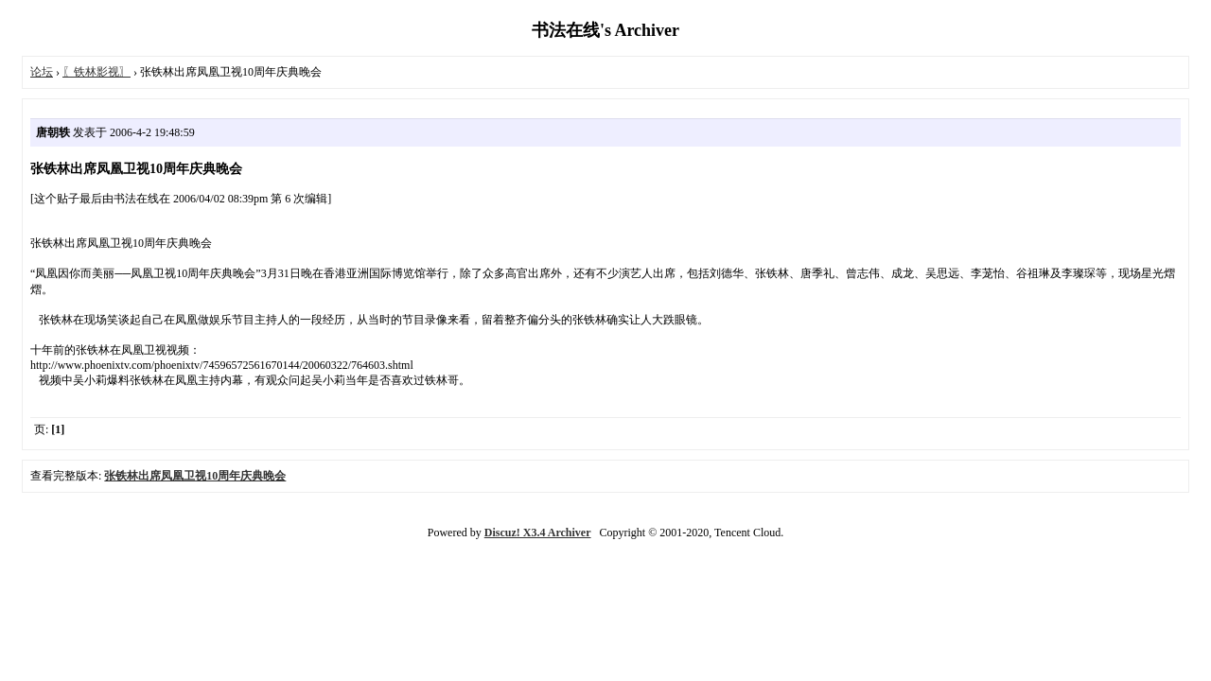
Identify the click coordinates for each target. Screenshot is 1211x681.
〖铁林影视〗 (96, 72)
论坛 (41, 72)
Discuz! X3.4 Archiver (537, 532)
